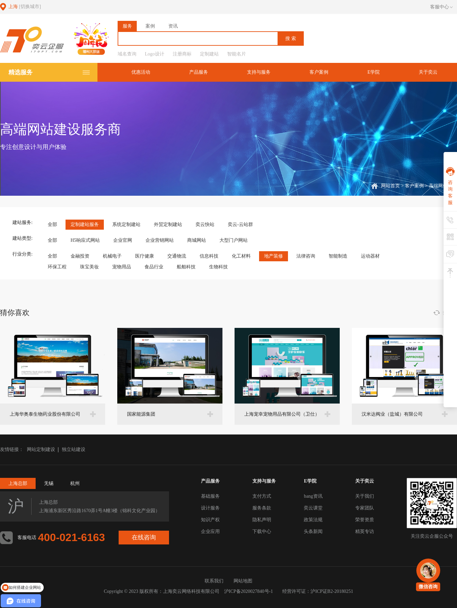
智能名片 (236, 53)
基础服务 (210, 496)
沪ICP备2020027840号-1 (248, 591)
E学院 (373, 72)
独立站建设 (73, 449)
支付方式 (261, 496)
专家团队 (364, 507)
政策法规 (313, 519)
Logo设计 (154, 53)
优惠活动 (140, 72)
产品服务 (198, 72)
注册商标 (182, 53)
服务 (127, 26)
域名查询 (127, 53)
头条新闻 (313, 531)
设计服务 (210, 507)
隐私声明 (261, 519)
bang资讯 (313, 496)
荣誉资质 (364, 519)
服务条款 (261, 507)
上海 (24, 6)
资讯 (173, 26)
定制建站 (209, 53)
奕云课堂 (313, 507)
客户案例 (318, 72)
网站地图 (243, 580)
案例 (150, 26)
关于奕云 (428, 72)
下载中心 (261, 531)
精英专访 (364, 531)
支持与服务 (259, 72)
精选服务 (20, 72)
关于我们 (364, 496)
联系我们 (214, 580)
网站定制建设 (41, 449)
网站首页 (390, 185)
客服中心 (441, 7)
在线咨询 (144, 537)
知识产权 (210, 519)
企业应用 (210, 531)
